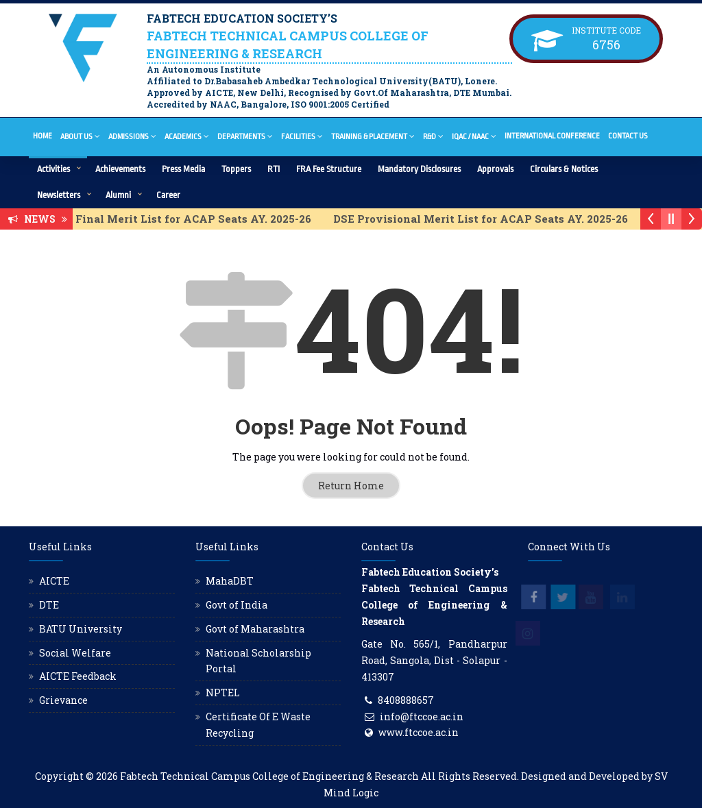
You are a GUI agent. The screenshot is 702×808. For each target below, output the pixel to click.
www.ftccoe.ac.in (418, 732)
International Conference (552, 136)
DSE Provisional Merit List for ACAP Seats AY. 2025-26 (491, 218)
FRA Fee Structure (328, 169)
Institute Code (606, 30)
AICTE (54, 580)
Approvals (495, 169)
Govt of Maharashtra (255, 628)
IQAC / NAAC (474, 136)
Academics (187, 136)
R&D (433, 136)
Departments (245, 136)
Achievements (120, 169)
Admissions (132, 136)
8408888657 (406, 700)
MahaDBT (230, 580)
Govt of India (236, 604)
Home (42, 136)
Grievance (63, 700)
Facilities (302, 136)
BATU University (80, 628)
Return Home (351, 485)
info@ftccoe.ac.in (421, 716)
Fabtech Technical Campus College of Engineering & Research (269, 776)
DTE (49, 604)
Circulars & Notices (564, 169)
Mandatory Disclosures (419, 169)
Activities (53, 169)
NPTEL (223, 692)
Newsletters (58, 195)
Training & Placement (373, 136)
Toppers (236, 169)
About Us (80, 136)
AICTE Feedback (78, 676)
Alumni (118, 195)
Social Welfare (75, 652)
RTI (273, 169)
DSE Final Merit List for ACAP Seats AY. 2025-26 (192, 218)
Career (168, 195)
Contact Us (628, 136)
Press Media (183, 169)
